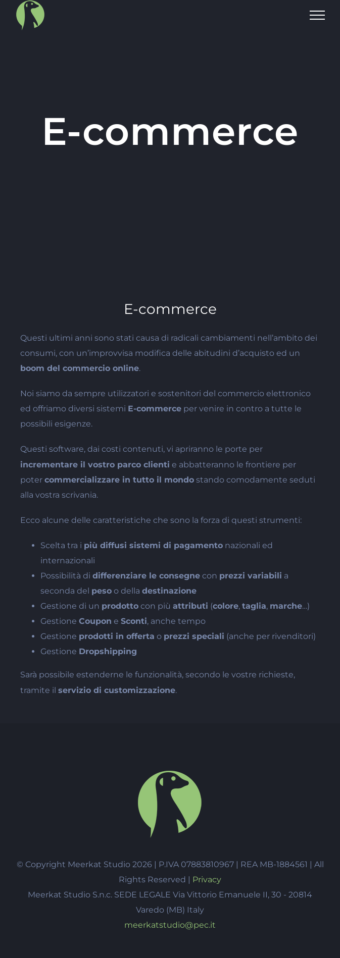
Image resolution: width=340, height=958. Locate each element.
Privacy (206, 879)
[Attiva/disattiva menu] (317, 15)
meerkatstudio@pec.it (170, 925)
